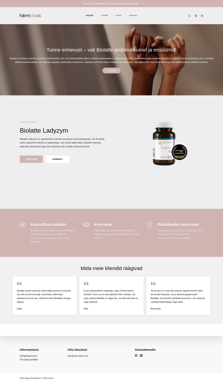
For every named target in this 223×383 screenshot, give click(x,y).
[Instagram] (141, 355)
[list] (111, 151)
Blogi (118, 16)
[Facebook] (136, 355)
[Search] (189, 16)
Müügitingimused (28, 356)
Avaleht (89, 16)
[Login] (196, 16)
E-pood (104, 16)
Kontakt (133, 16)
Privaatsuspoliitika (29, 359)
